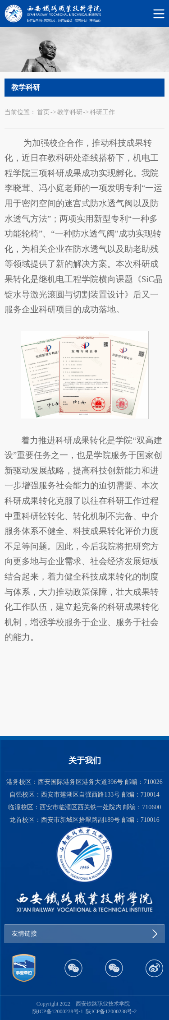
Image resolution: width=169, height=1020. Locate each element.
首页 (43, 112)
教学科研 (69, 112)
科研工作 (102, 112)
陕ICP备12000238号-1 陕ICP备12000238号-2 (84, 1011)
